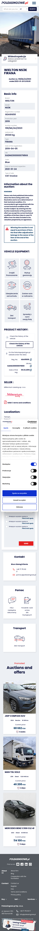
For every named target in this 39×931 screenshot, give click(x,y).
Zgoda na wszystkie (19, 493)
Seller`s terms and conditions (17, 402)
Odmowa (19, 507)
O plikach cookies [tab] (30, 428)
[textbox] (23, 9)
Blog (12, 874)
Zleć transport (19, 646)
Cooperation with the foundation (18, 877)
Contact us (15, 883)
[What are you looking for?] (10, 9)
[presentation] (21, 535)
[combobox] (23, 9)
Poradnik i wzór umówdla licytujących (27, 611)
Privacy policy (16, 895)
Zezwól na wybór (19, 500)
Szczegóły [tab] (16, 428)
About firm (14, 871)
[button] (34, 28)
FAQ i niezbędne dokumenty (11, 610)
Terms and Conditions (19, 892)
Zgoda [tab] (5, 428)
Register (14, 886)
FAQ (12, 889)
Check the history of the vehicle (19, 344)
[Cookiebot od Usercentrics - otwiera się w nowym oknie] (28, 422)
